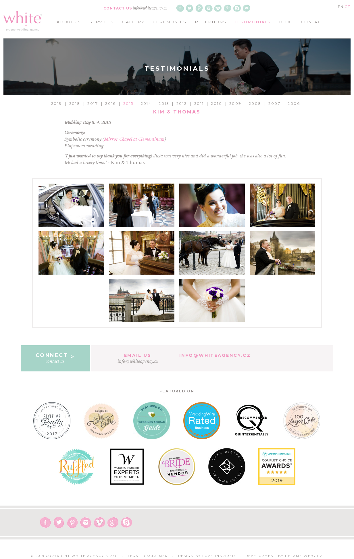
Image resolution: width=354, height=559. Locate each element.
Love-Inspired (218, 556)
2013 (164, 103)
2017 (92, 103)
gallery (133, 22)
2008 (255, 103)
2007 (274, 103)
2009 (235, 103)
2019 (56, 103)
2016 (110, 103)
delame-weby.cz (304, 556)
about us (69, 22)
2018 (74, 103)
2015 (128, 103)
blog (286, 22)
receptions (210, 22)
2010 (216, 103)
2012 (181, 103)
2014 (146, 103)
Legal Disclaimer (148, 556)
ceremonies (169, 22)
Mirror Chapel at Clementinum (134, 139)
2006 (294, 103)
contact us (55, 358)
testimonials (252, 22)
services (101, 22)
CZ (347, 7)
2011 (199, 103)
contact (312, 22)
